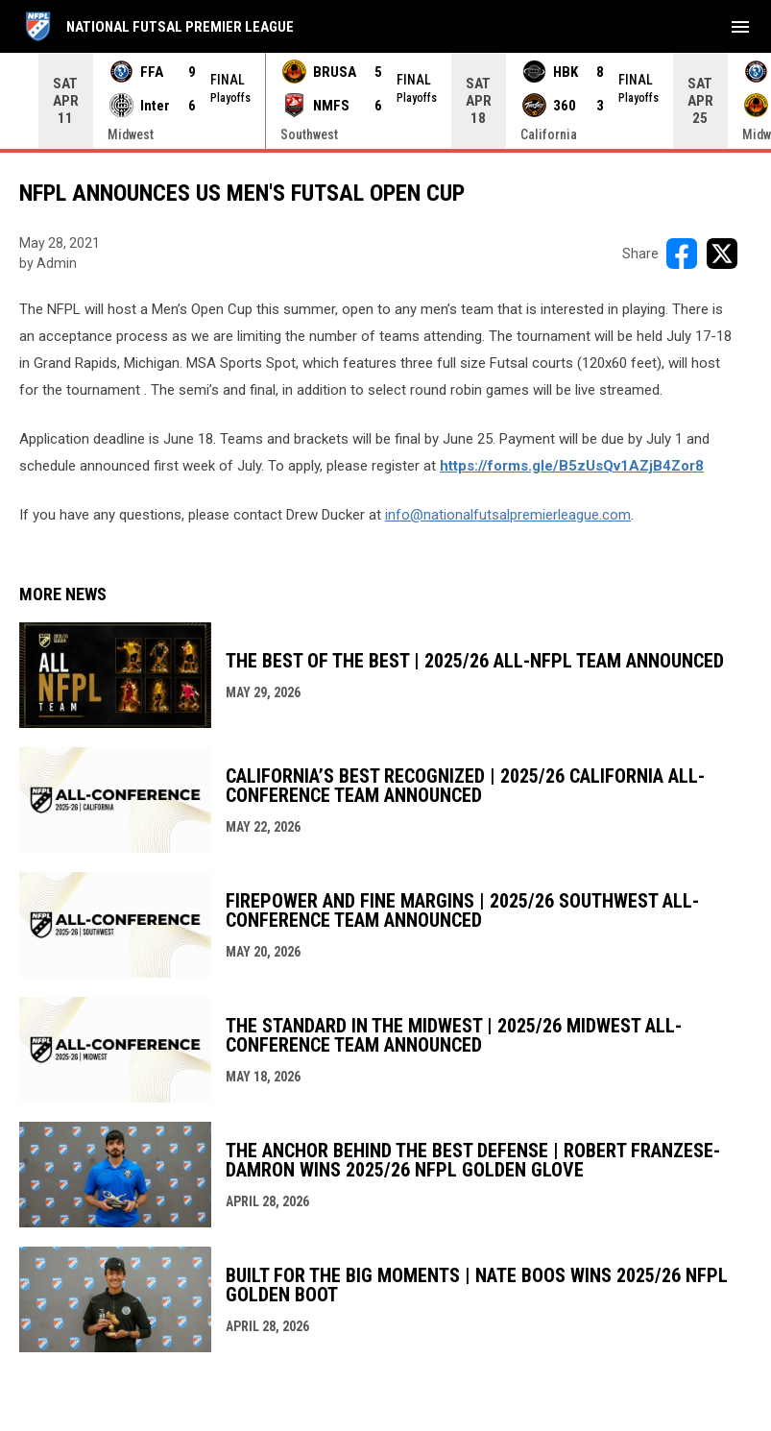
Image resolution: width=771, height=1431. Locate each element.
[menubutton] (740, 26)
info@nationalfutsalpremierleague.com (508, 514)
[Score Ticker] (385, 101)
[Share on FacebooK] (681, 253)
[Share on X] (722, 253)
